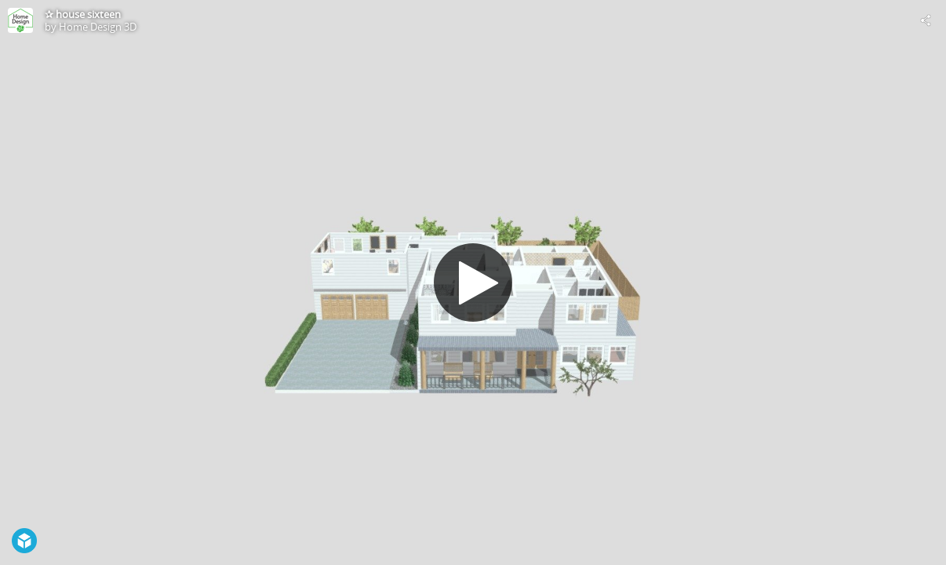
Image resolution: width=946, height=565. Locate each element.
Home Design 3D (97, 27)
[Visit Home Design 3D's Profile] (20, 20)
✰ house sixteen (83, 14)
